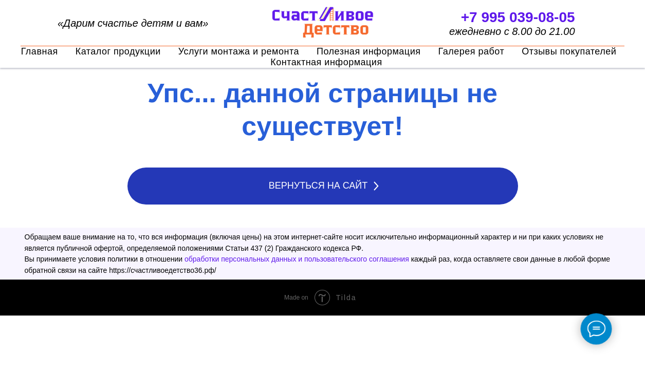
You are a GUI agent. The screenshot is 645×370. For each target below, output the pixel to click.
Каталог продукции (118, 51)
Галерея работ (471, 51)
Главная (39, 51)
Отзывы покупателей (569, 51)
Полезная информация (368, 51)
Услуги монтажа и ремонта (238, 51)
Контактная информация (326, 62)
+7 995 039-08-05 (518, 17)
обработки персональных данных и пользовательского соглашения (297, 259)
